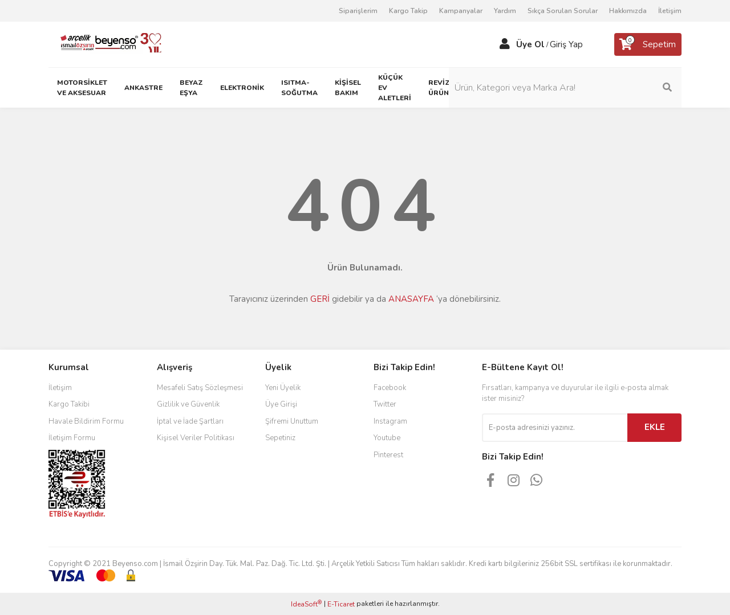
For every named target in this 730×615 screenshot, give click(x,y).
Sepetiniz (280, 438)
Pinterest (388, 455)
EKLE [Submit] (654, 427)
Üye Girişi (281, 404)
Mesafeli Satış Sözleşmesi (200, 388)
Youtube (387, 438)
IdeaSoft (306, 604)
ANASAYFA (411, 299)
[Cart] (648, 44)
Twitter (385, 404)
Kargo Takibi (69, 404)
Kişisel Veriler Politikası (195, 438)
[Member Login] (505, 44)
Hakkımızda (628, 10)
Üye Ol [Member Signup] (530, 44)
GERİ (320, 299)
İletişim (670, 10)
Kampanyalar (460, 10)
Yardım (505, 10)
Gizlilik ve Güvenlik (188, 404)
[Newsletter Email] (554, 427)
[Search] (605, 88)
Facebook (390, 388)
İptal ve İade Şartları (190, 421)
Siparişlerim (358, 10)
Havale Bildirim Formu (86, 421)
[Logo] (106, 43)
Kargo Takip (408, 10)
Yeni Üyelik (283, 388)
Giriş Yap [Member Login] (566, 44)
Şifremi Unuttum (291, 421)
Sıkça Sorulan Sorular (563, 10)
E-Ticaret (341, 604)
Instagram (390, 421)
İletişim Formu (71, 438)
